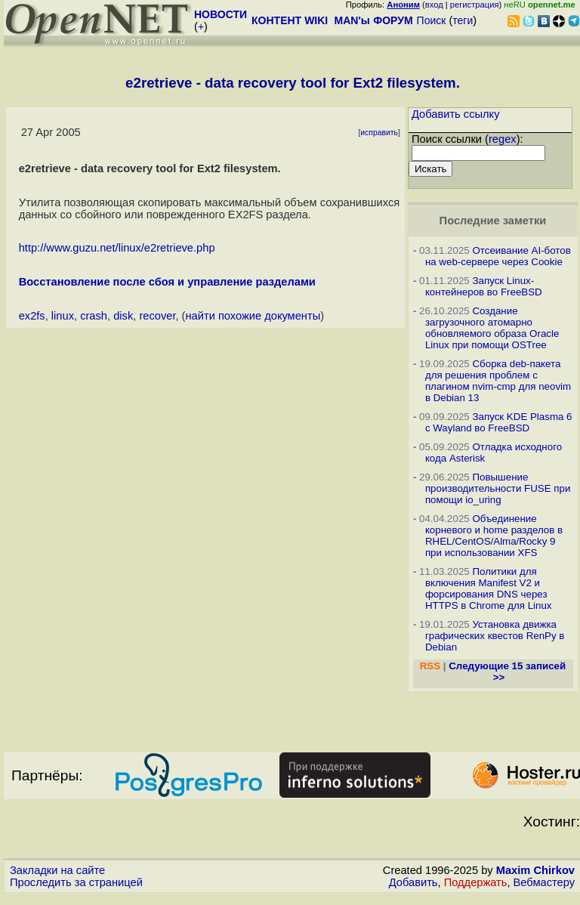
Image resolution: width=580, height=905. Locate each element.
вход (434, 4)
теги (462, 20)
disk (123, 316)
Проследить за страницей (76, 882)
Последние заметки (493, 221)
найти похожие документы (252, 316)
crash (93, 316)
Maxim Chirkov (535, 870)
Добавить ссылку (456, 114)
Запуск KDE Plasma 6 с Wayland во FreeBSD (498, 422)
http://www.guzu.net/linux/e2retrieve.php (117, 248)
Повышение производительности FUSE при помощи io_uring (498, 488)
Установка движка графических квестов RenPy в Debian (495, 636)
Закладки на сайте (57, 870)
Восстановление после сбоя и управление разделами (167, 282)
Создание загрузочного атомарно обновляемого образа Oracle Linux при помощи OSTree (492, 328)
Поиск (431, 20)
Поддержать (476, 882)
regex (503, 139)
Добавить (413, 882)
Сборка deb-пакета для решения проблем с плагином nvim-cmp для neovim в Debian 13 (498, 380)
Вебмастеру (544, 882)
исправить (379, 132)
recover (157, 316)
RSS (430, 666)
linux (62, 316)
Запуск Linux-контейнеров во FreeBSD (483, 286)
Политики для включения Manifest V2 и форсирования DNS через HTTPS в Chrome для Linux (488, 588)
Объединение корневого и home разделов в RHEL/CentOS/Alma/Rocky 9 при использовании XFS (494, 535)
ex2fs (32, 316)
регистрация (474, 4)
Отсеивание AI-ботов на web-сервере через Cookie (498, 256)
